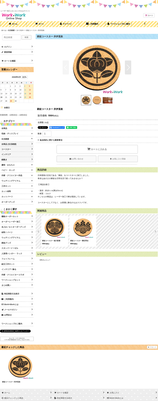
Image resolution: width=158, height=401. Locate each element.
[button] (145, 24)
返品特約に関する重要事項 (50, 140)
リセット (152, 347)
